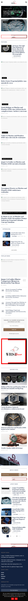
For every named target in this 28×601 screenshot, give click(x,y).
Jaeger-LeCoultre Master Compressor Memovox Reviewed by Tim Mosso (11, 281)
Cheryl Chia (16, 494)
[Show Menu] (2, 2)
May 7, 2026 (6, 29)
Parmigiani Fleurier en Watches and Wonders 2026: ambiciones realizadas (14, 190)
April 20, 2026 (4, 139)
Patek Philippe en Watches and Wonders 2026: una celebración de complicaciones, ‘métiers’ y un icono (14, 109)
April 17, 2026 (4, 194)
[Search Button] (26, 2)
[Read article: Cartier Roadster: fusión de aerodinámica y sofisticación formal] (14, 399)
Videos (3, 582)
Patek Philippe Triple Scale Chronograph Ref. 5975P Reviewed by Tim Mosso (16, 312)
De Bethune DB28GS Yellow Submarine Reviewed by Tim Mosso (16, 296)
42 (16, 536)
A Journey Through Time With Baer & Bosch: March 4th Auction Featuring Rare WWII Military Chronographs (16, 304)
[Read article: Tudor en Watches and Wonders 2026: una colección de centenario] (14, 125)
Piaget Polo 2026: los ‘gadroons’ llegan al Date (18, 519)
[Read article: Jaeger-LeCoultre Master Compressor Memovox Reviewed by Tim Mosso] (14, 268)
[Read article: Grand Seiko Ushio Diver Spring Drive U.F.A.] (6, 234)
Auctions (4, 46)
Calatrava (5, 104)
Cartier (4, 404)
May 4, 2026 (15, 532)
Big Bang (5, 383)
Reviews (3, 580)
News (4, 185)
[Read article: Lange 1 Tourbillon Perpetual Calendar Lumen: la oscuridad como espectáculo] (6, 490)
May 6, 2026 (20, 236)
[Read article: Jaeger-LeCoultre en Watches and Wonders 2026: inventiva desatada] (14, 151)
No (16, 598)
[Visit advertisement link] (14, 36)
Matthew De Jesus (17, 504)
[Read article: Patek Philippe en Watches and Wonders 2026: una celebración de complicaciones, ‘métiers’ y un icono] (14, 97)
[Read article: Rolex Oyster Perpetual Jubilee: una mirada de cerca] (14, 70)
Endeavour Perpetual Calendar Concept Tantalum (13, 213)
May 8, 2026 (6, 15)
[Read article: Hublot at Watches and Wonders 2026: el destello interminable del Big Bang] (14, 378)
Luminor (5, 424)
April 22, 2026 (4, 85)
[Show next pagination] (20, 536)
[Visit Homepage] (14, 2)
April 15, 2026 (4, 390)
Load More (14, 250)
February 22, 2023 (16, 57)
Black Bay (5, 132)
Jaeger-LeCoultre (7, 158)
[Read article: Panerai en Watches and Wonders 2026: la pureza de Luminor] (14, 419)
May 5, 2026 (13, 246)
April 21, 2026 (4, 113)
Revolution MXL (17, 522)
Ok (12, 598)
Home (2, 576)
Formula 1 (4, 498)
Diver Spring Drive (6, 509)
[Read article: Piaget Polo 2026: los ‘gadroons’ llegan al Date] (6, 243)
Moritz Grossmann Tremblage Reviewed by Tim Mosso (14, 290)
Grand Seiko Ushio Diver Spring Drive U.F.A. (18, 510)
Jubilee (4, 77)
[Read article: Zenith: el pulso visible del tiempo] (14, 440)
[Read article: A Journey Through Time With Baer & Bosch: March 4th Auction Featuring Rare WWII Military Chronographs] (6, 48)
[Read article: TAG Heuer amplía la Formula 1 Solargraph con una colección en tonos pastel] (6, 500)
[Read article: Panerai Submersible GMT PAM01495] (6, 530)
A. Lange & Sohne (8, 8)
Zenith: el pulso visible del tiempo (12, 448)
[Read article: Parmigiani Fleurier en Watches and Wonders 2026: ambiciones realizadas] (14, 177)
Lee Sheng (14, 236)
